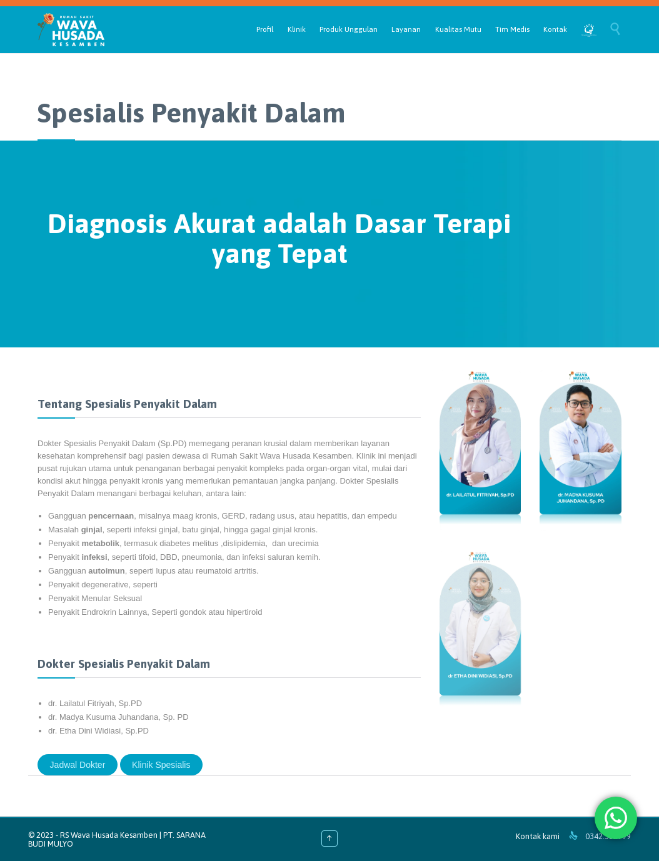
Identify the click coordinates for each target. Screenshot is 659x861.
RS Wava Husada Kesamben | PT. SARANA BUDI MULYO (117, 839)
